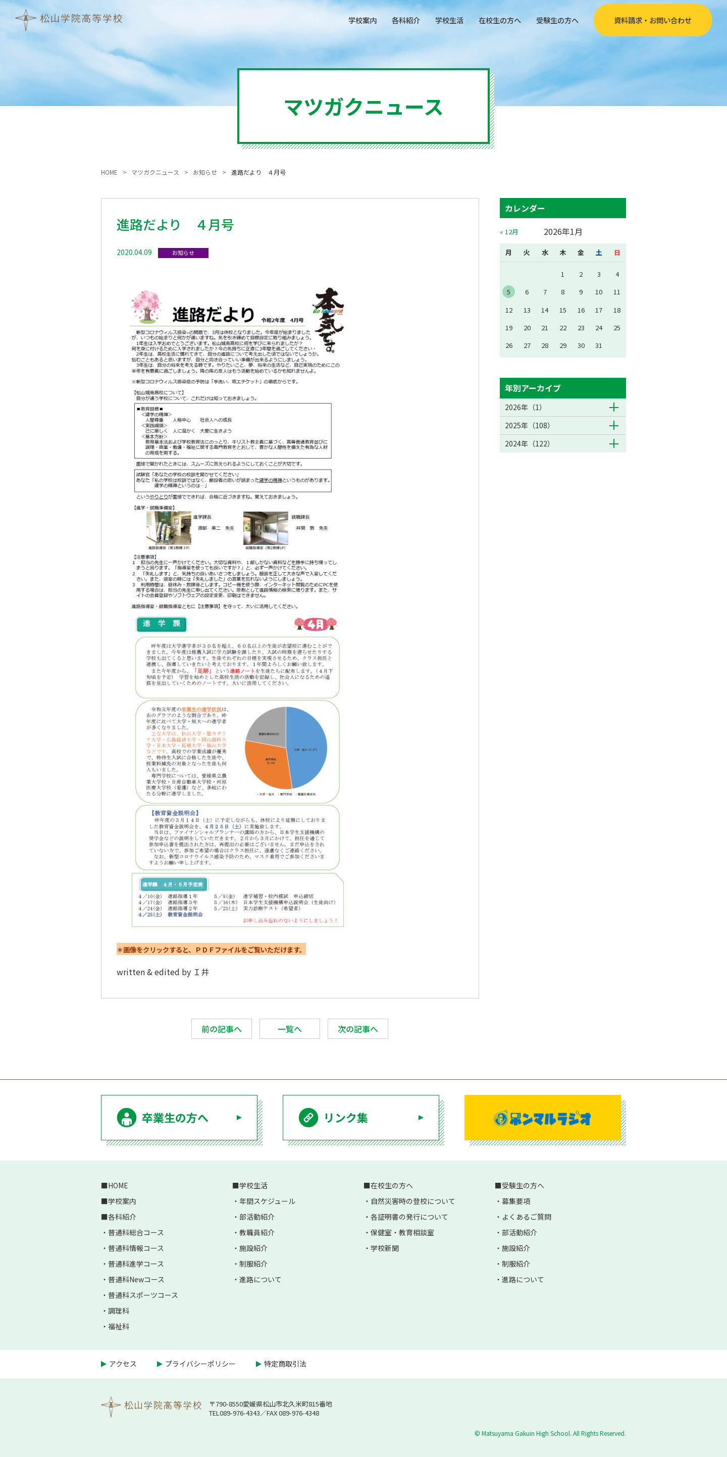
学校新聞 (385, 1248)
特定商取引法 (285, 1364)
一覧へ (290, 1029)
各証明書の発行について (409, 1217)
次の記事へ (358, 1029)
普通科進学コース (136, 1264)
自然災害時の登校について (413, 1201)
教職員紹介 (257, 1232)
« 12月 (509, 231)
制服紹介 (253, 1264)
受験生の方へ (554, 20)
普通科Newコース (136, 1279)
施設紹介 (253, 1248)
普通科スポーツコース (143, 1295)
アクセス (123, 1364)
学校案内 (340, 20)
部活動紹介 (257, 1217)
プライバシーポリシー (200, 1364)
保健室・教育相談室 (402, 1232)
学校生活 (435, 20)
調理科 (118, 1310)
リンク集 (346, 1117)
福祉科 (118, 1326)
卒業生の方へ (175, 1117)
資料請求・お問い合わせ (652, 20)
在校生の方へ (490, 20)
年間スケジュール (267, 1201)
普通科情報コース (136, 1248)
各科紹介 (388, 20)
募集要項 (516, 1201)
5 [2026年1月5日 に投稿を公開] (508, 291)
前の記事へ (221, 1029)
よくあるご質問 (526, 1217)
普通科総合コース (136, 1232)
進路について (260, 1279)
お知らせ (183, 252)
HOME (118, 1185)
